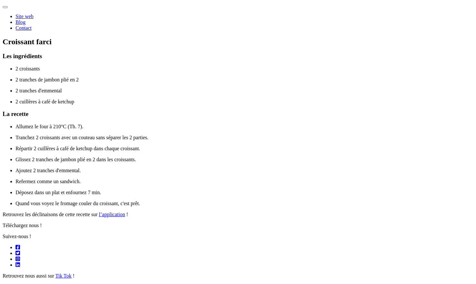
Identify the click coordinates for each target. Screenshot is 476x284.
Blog (21, 22)
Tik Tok (63, 276)
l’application (112, 214)
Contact (24, 28)
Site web (25, 16)
